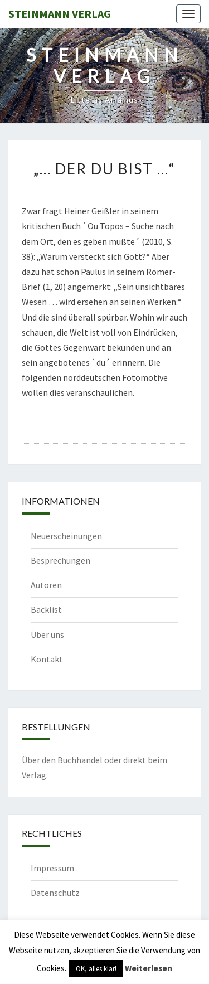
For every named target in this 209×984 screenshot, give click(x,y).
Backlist (46, 609)
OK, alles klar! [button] (96, 968)
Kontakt (47, 659)
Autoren (46, 584)
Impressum (52, 868)
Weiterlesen (148, 968)
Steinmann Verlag (59, 14)
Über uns (47, 634)
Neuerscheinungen (66, 535)
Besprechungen (60, 560)
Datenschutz (55, 892)
